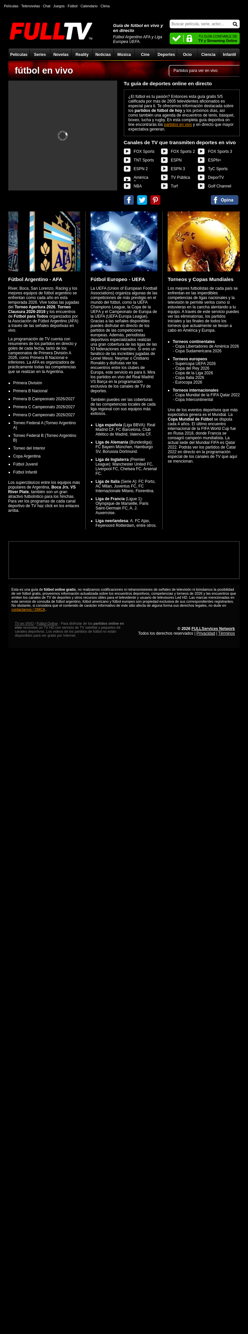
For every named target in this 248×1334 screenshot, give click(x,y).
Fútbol (73, 6)
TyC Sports (217, 169)
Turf (174, 186)
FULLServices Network (213, 628)
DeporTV (216, 177)
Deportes (166, 54)
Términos (226, 633)
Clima (105, 6)
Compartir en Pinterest (155, 200)
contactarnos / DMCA (28, 609)
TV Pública (180, 177)
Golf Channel (219, 186)
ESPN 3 (178, 169)
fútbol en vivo (44, 71)
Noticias (103, 54)
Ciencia (208, 54)
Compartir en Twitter (142, 200)
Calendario (89, 6)
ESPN (176, 160)
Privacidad (206, 633)
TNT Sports (144, 160)
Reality (81, 54)
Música (124, 54)
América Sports (141, 179)
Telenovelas (30, 6)
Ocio (187, 54)
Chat (46, 6)
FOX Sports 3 (220, 151)
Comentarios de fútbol (224, 200)
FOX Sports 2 (183, 151)
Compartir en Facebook (129, 200)
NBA (138, 186)
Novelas (61, 54)
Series (40, 54)
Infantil (229, 54)
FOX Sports (144, 151)
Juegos (59, 6)
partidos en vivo (178, 124)
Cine (145, 54)
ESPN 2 (141, 169)
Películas (19, 54)
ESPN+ (214, 160)
